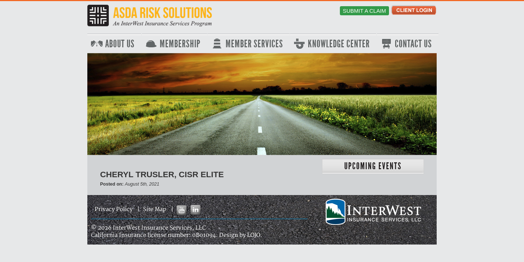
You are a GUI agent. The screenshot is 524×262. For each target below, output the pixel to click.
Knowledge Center (339, 44)
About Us (120, 44)
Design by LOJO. (240, 235)
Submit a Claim (364, 11)
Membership (180, 44)
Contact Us (413, 44)
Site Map (154, 209)
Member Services (254, 44)
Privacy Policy (113, 209)
